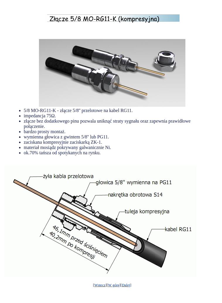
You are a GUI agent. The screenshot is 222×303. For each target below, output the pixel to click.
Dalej (126, 285)
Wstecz (99, 285)
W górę (113, 285)
